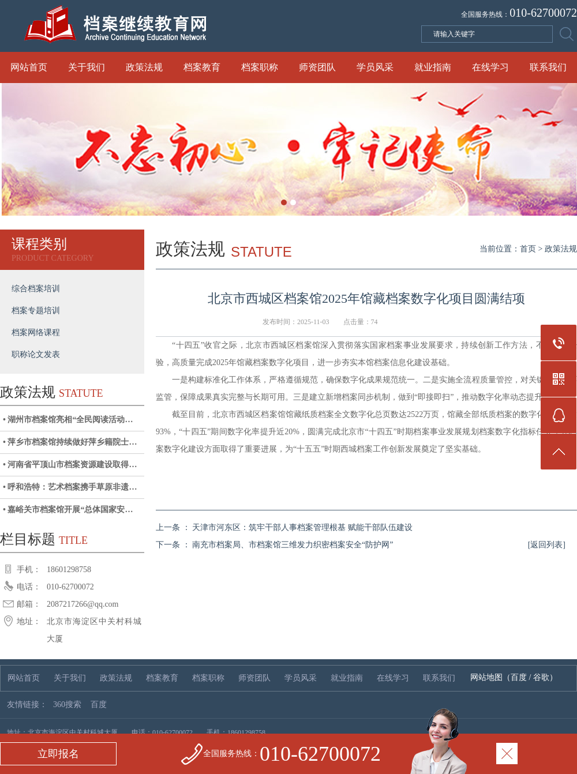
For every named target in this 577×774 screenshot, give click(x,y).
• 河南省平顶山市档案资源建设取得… (70, 464)
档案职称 (259, 67)
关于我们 (86, 67)
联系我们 (548, 67)
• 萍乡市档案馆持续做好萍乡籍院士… (70, 442)
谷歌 (541, 677)
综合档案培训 (36, 288)
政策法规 (144, 67)
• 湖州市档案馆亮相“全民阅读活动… (68, 419)
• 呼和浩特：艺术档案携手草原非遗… (70, 487)
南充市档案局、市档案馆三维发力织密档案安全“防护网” (292, 544)
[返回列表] (546, 544)
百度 (519, 677)
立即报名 (58, 754)
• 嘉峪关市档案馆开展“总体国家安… (68, 509)
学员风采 (375, 67)
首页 (528, 249)
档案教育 (201, 67)
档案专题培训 (36, 310)
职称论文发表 (36, 354)
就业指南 (432, 67)
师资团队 (317, 67)
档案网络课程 (36, 332)
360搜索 (67, 704)
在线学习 (490, 67)
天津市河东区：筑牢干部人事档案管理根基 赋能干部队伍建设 (302, 527)
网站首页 (28, 67)
